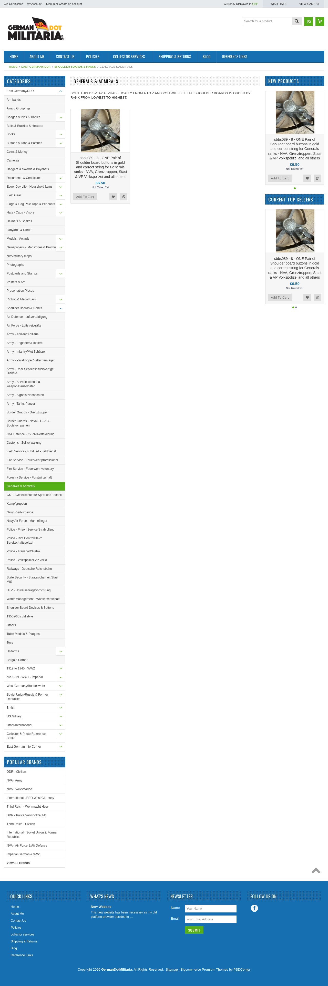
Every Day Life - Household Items (30, 186)
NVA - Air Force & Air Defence (27, 845)
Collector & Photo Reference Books (26, 736)
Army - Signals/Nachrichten (25, 395)
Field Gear (14, 195)
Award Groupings (18, 108)
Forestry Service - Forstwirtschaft (29, 477)
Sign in (50, 3)
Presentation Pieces (20, 290)
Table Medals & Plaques (23, 634)
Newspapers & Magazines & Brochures (33, 247)
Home (13, 66)
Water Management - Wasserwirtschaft (33, 599)
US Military (14, 716)
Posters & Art (16, 282)
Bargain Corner (17, 660)
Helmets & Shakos (19, 221)
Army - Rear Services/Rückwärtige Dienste (30, 371)
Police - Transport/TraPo (23, 551)
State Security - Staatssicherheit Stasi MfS (32, 580)
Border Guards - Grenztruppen (27, 412)
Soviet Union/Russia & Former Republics (27, 697)
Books (11, 134)
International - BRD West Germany (30, 798)
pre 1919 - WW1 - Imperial (25, 677)
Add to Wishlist (113, 196)
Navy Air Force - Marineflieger (27, 521)
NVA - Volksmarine (19, 789)
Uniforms (13, 651)
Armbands (14, 99)
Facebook (254, 908)
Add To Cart (85, 196)
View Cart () (309, 3)
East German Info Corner (24, 746)
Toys (10, 642)
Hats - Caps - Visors (20, 212)
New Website (101, 907)
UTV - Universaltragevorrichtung (28, 590)
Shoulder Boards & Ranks (75, 66)
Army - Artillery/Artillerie (23, 334)
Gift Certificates (13, 3)
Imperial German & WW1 (24, 854)
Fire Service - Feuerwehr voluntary (30, 469)
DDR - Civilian (16, 772)
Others (11, 625)
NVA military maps (19, 256)
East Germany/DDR (35, 66)
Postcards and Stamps (22, 273)
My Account (34, 3)
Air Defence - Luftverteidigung (27, 317)
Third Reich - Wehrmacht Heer (27, 806)
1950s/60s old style (20, 616)
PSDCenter (241, 969)
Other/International (19, 725)
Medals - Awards (18, 238)
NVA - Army (14, 780)
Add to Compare (123, 196)
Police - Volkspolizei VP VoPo (27, 560)
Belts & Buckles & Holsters (25, 126)
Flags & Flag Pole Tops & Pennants (31, 204)
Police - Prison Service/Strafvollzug (31, 529)
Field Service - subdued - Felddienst (31, 451)
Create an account (70, 3)
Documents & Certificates (24, 178)
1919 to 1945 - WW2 (21, 668)
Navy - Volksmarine (20, 512)
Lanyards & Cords (19, 230)
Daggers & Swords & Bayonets (28, 169)
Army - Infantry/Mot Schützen (26, 351)
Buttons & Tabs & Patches (24, 143)
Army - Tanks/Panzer (21, 403)
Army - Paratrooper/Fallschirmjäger (31, 360)
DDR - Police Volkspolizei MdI (27, 815)
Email (175, 918)
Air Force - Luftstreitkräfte (24, 325)
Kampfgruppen (17, 503)
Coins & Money (17, 152)
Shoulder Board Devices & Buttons (30, 607)
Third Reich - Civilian (21, 824)
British (11, 707)
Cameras (13, 160)
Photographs (15, 265)
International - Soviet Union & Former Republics (32, 835)
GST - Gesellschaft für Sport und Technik (35, 495)
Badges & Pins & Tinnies (23, 117)
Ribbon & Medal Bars (21, 299)
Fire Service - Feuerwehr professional (32, 460)
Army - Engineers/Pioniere (25, 343)
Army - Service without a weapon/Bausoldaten (23, 384)
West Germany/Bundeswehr (26, 686)
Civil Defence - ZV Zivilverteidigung (31, 434)
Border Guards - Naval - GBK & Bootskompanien (28, 423)
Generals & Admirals (21, 486)
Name (175, 908)
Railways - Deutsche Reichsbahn (29, 569)
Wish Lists (278, 3)
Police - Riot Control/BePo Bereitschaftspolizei (24, 540)
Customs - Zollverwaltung (24, 442)
